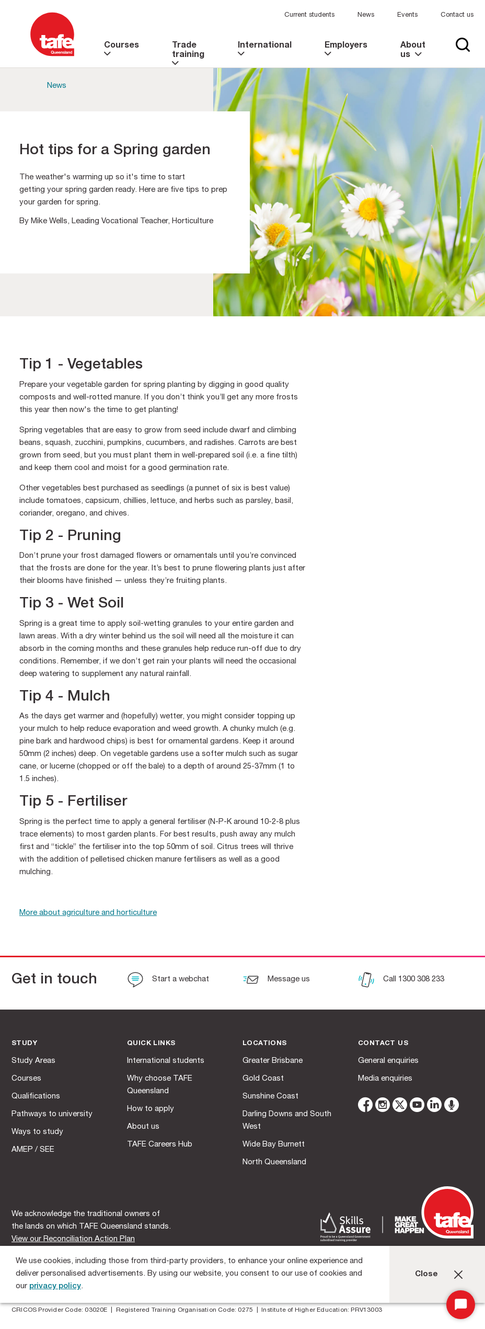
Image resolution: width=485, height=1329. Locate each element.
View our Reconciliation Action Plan (73, 1239)
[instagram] (382, 1106)
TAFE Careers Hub (159, 1145)
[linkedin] (434, 1106)
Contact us (457, 15)
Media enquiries (385, 1079)
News (365, 15)
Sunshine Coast (270, 1097)
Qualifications (35, 1097)
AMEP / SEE (32, 1150)
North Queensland (274, 1162)
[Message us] (276, 980)
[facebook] (365, 1106)
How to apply (150, 1109)
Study (24, 1043)
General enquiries (388, 1061)
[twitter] (399, 1106)
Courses (26, 1079)
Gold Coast (263, 1079)
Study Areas (33, 1061)
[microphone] (451, 1106)
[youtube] (417, 1106)
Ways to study (37, 1132)
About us (143, 1127)
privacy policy (55, 1286)
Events (407, 15)
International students (165, 1061)
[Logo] (52, 57)
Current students (309, 15)
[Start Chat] (460, 1304)
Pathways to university (52, 1114)
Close (426, 1274)
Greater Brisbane (273, 1061)
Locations (265, 1043)
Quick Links (151, 1043)
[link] (123, 54)
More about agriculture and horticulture (88, 913)
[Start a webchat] (168, 980)
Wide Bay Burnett (274, 1145)
